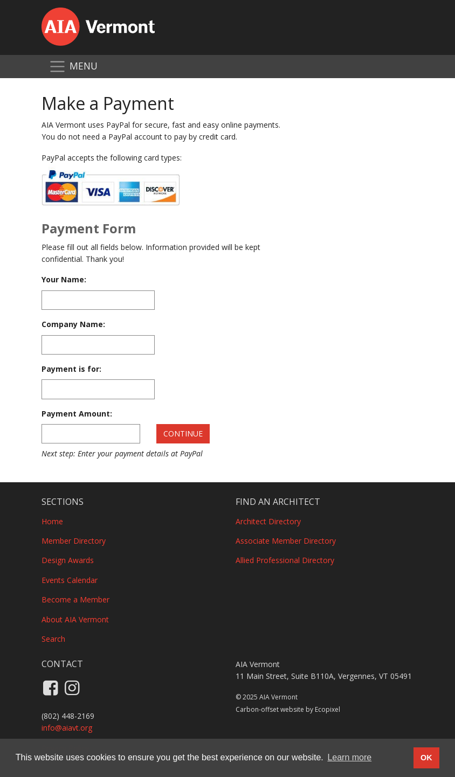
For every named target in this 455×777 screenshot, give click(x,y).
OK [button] (426, 757)
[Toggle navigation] (73, 66)
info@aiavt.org (67, 728)
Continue (183, 433)
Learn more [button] (349, 757)
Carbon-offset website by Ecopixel (288, 709)
